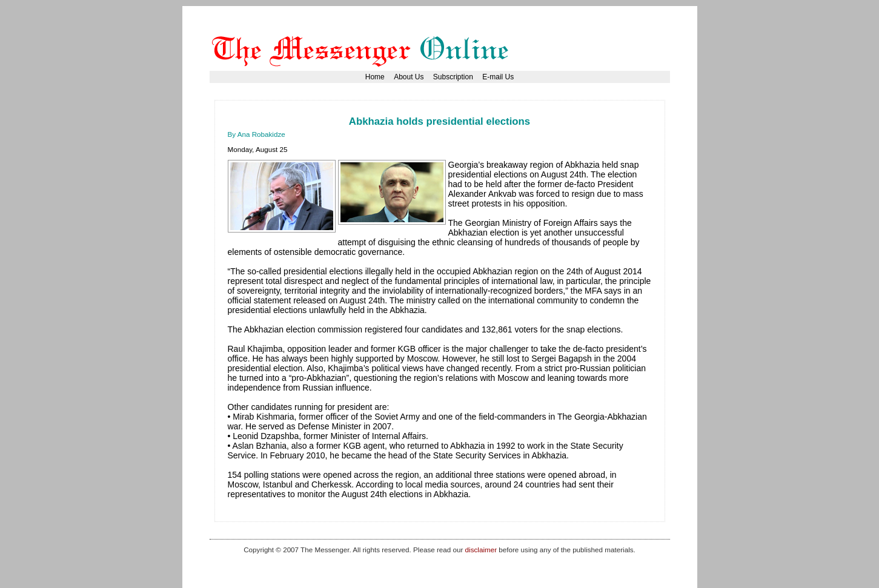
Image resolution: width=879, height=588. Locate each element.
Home (375, 77)
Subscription (453, 77)
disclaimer (481, 549)
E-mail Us (498, 77)
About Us (408, 77)
